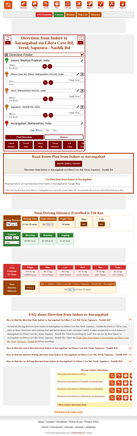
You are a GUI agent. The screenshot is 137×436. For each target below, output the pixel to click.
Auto (40, 130)
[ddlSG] (12, 242)
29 (80, 40)
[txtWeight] (8, 237)
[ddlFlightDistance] (49, 224)
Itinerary (95, 14)
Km (55, 130)
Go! (84, 224)
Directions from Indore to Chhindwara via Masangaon (81, 396)
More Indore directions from (72, 404)
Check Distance (11, 145)
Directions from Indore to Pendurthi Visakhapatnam (80, 381)
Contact (50, 421)
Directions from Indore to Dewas (71, 374)
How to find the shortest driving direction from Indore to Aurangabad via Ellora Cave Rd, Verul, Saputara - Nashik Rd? (66, 354)
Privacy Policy (91, 421)
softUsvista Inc (78, 433)
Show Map (40, 145)
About (41, 421)
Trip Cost (83, 14)
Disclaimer (61, 421)
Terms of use (75, 421)
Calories (59, 14)
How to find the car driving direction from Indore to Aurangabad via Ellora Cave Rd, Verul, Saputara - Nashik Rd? (64, 361)
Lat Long (69, 145)
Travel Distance (55, 145)
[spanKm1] (71, 289)
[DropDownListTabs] (44, 55)
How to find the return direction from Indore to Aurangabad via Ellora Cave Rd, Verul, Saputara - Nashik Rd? (62, 348)
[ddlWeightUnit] (16, 237)
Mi (48, 130)
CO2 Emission (44, 14)
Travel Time (26, 145)
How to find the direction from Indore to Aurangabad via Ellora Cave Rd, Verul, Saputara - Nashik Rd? (58, 320)
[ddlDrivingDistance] (14, 224)
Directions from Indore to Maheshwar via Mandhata (80, 388)
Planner (71, 14)
